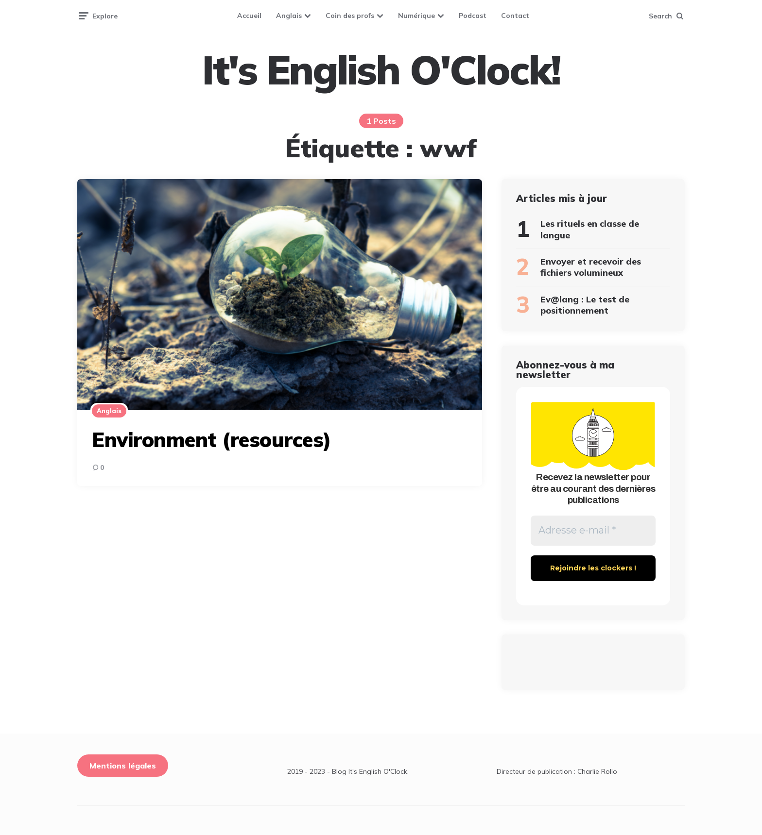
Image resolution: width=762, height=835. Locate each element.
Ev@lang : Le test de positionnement (584, 305)
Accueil (249, 15)
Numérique (416, 15)
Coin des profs (350, 15)
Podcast (472, 15)
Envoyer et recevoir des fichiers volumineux (590, 267)
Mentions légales (122, 765)
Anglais (289, 15)
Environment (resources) (211, 439)
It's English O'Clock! (381, 70)
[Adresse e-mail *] (593, 531)
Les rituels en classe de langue (589, 229)
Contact (515, 15)
